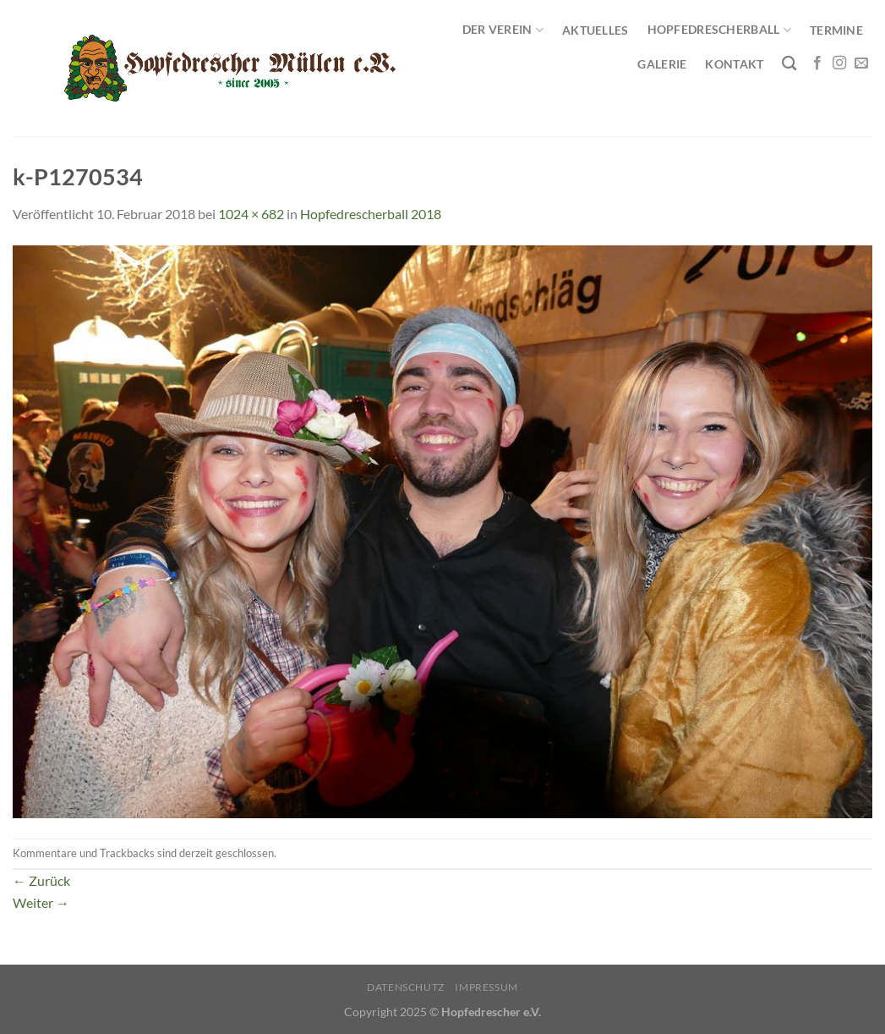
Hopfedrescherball (719, 30)
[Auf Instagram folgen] (839, 63)
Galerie (661, 64)
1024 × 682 (251, 214)
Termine (836, 30)
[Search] (789, 64)
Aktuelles (595, 30)
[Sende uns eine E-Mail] (861, 63)
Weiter (41, 902)
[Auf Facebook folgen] (817, 63)
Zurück (41, 880)
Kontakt (734, 64)
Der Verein (503, 30)
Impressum (486, 987)
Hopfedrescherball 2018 (370, 214)
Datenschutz (406, 987)
